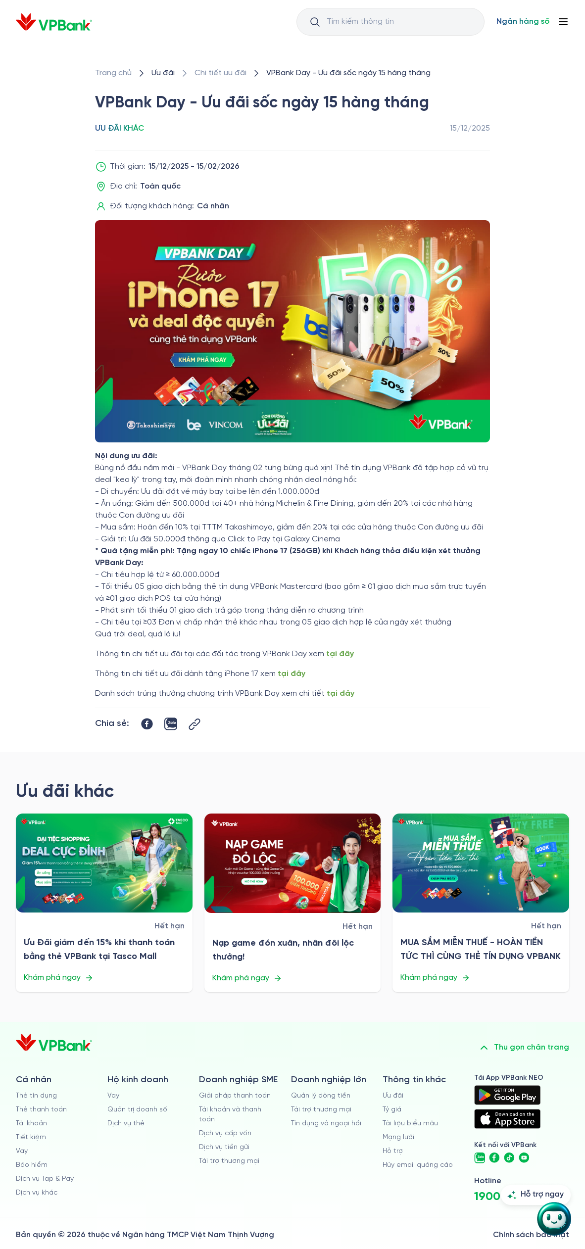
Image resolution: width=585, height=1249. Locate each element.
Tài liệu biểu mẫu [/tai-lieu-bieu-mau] (410, 1123)
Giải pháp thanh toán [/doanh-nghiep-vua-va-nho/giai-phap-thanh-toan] (235, 1096)
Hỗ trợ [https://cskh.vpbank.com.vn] (393, 1151)
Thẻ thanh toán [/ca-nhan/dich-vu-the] (41, 1109)
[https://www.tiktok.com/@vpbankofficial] (509, 1158)
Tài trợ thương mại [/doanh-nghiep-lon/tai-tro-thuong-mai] (321, 1109)
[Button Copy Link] (194, 724)
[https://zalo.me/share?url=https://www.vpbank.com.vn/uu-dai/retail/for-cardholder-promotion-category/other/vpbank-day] (171, 724)
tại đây (340, 654)
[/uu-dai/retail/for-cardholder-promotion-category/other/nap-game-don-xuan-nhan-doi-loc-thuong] (292, 863)
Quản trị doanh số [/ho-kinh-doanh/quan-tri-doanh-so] (137, 1109)
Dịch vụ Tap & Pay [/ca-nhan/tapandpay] (45, 1179)
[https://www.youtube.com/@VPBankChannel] (524, 1158)
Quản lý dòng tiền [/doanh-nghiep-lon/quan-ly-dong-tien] (320, 1096)
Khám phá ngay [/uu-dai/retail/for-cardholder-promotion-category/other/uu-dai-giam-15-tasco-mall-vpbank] (59, 977)
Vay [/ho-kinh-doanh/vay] (113, 1096)
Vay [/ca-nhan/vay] (22, 1151)
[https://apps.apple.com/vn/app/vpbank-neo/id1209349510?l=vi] (507, 1119)
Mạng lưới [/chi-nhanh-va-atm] (398, 1137)
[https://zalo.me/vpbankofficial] (479, 1158)
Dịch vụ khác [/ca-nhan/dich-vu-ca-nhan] (36, 1193)
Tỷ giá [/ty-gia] (392, 1109)
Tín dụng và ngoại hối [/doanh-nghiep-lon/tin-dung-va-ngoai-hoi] (326, 1123)
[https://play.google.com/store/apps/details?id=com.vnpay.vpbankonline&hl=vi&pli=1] (507, 1095)
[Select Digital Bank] (522, 22)
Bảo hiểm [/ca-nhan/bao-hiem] (32, 1165)
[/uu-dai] (163, 73)
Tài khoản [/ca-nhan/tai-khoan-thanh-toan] (31, 1123)
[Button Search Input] (315, 21)
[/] (54, 22)
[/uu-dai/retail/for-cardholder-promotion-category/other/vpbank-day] (348, 73)
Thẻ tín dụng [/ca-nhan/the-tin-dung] (36, 1096)
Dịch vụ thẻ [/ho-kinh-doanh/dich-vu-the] (126, 1123)
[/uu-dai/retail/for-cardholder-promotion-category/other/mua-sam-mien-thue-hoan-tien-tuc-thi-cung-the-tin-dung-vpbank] (480, 863)
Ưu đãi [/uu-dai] (393, 1096)
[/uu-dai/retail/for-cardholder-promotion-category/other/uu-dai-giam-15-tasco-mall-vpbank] (104, 863)
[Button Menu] (563, 22)
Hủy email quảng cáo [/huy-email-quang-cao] (418, 1165)
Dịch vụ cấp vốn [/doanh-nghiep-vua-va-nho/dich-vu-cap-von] (225, 1133)
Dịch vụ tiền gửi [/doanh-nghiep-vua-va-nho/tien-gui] (224, 1147)
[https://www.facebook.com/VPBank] (494, 1158)
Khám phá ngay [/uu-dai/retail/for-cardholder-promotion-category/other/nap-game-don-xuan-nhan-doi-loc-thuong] (247, 978)
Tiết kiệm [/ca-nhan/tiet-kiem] (31, 1137)
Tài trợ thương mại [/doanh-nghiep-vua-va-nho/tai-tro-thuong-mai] (229, 1161)
